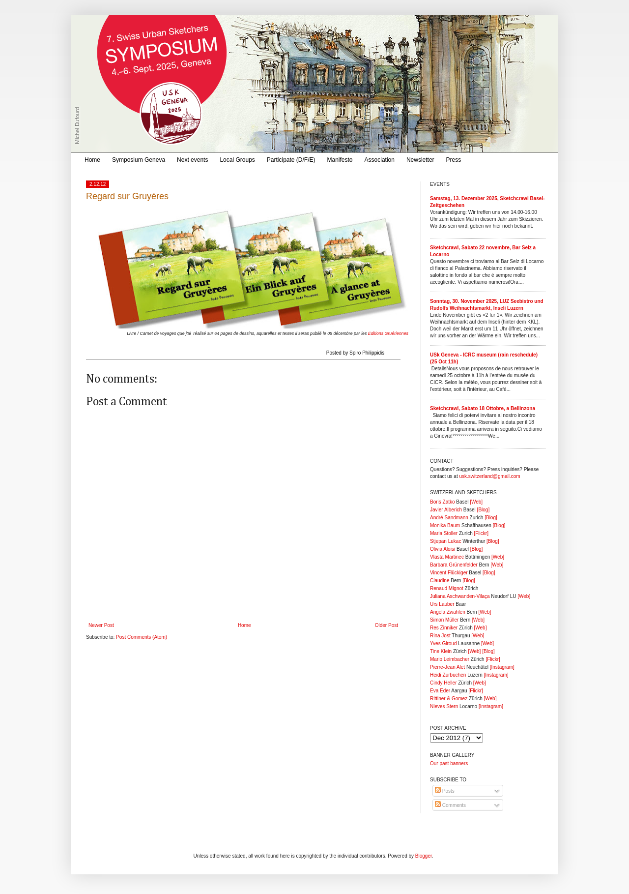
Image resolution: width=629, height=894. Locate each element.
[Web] (476, 502)
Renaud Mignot (446, 588)
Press (453, 159)
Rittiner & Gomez (448, 698)
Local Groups (237, 159)
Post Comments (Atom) (141, 637)
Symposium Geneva (138, 159)
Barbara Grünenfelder (454, 564)
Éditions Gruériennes (388, 333)
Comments (450, 805)
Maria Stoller (443, 533)
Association (380, 159)
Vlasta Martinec (447, 557)
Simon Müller (444, 620)
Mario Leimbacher (449, 659)
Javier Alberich (446, 509)
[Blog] (483, 509)
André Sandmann (449, 517)
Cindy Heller (443, 682)
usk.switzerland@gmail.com (489, 476)
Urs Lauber (442, 604)
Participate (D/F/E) (291, 159)
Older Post (386, 625)
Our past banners (449, 763)
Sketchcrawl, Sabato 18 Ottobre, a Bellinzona (482, 408)
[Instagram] (502, 667)
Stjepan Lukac (445, 541)
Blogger (423, 856)
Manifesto (340, 159)
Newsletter (420, 159)
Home (92, 159)
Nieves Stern (444, 706)
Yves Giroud (443, 643)
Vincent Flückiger (449, 572)
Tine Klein (441, 651)
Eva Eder (440, 690)
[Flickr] (481, 533)
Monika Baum (445, 525)
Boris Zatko (442, 502)
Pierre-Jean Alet (447, 667)
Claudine (439, 580)
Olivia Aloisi (442, 549)
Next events (192, 159)
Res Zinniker (443, 627)
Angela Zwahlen (447, 612)
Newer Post (101, 625)
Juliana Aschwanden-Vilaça (460, 596)
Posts (445, 791)
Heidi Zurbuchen (448, 675)
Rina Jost (440, 635)
